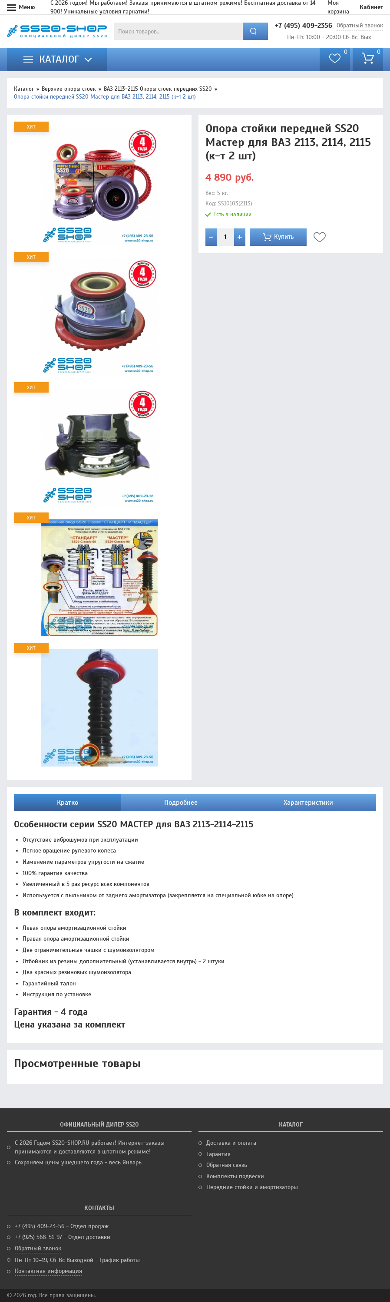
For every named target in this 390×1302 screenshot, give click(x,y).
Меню (27, 7)
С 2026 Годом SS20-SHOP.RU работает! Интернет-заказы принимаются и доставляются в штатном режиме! (90, 1147)
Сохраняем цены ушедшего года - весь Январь (78, 1162)
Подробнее (181, 802)
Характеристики (308, 802)
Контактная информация (48, 1271)
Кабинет (371, 7)
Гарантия (218, 1154)
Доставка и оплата (231, 1143)
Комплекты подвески (235, 1176)
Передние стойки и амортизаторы (252, 1187)
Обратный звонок (360, 25)
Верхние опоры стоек (69, 89)
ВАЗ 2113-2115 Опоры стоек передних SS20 (158, 89)
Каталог (24, 89)
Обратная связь (226, 1165)
